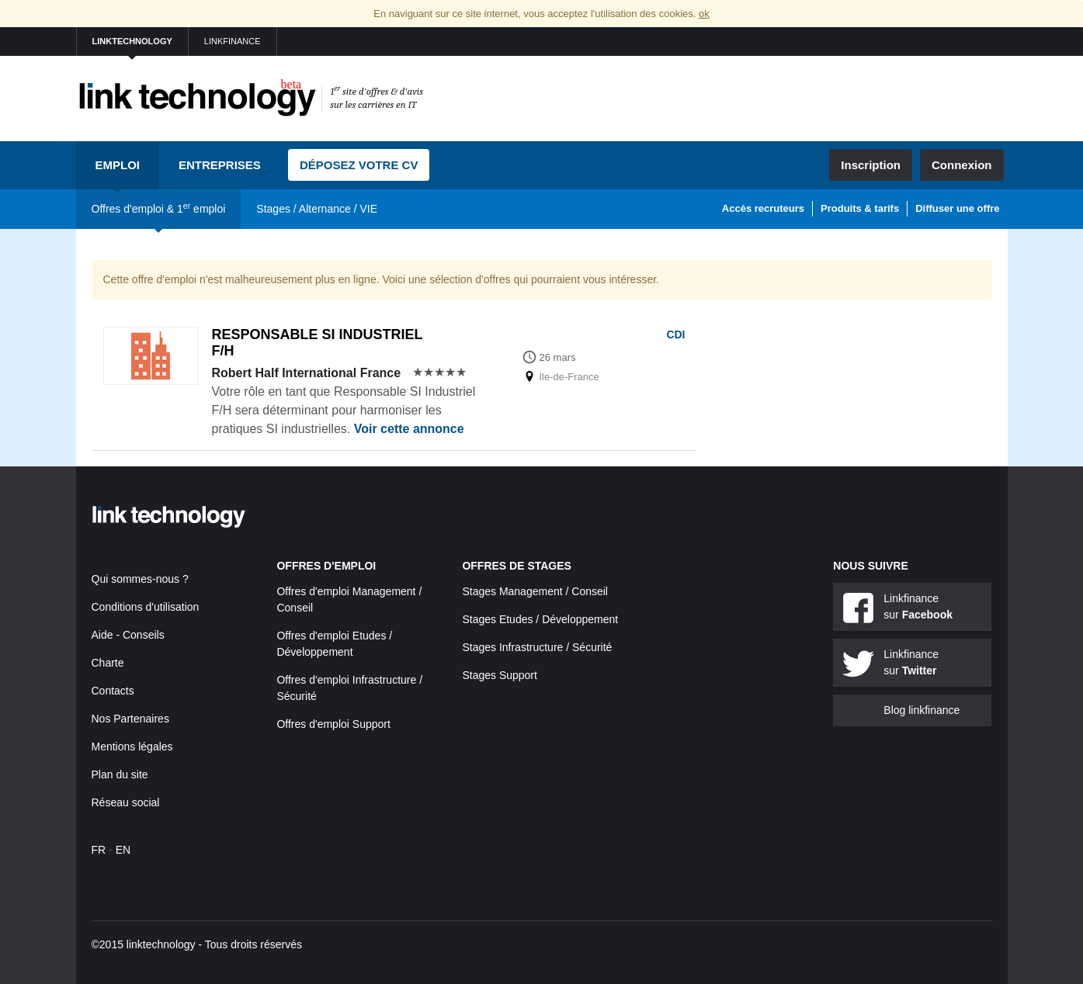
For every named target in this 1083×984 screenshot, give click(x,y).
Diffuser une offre (957, 208)
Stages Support (499, 675)
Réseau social (126, 802)
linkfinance (232, 41)
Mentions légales (132, 746)
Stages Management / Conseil (535, 591)
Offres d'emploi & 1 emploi (159, 208)
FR (99, 850)
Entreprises (220, 165)
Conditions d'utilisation (146, 607)
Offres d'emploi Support (333, 724)
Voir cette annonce (409, 428)
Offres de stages (516, 566)
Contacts (113, 690)
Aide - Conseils (128, 635)
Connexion (962, 165)
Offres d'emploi (326, 566)
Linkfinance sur (918, 606)
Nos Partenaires (130, 718)
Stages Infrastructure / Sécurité (537, 647)
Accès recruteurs (763, 208)
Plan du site (120, 774)
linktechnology (132, 41)
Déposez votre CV (359, 165)
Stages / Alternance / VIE (316, 209)
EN (123, 850)
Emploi (118, 165)
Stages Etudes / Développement (540, 619)
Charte (108, 663)
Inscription (871, 165)
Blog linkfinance (921, 710)
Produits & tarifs (860, 208)
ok (704, 13)
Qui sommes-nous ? (140, 579)
